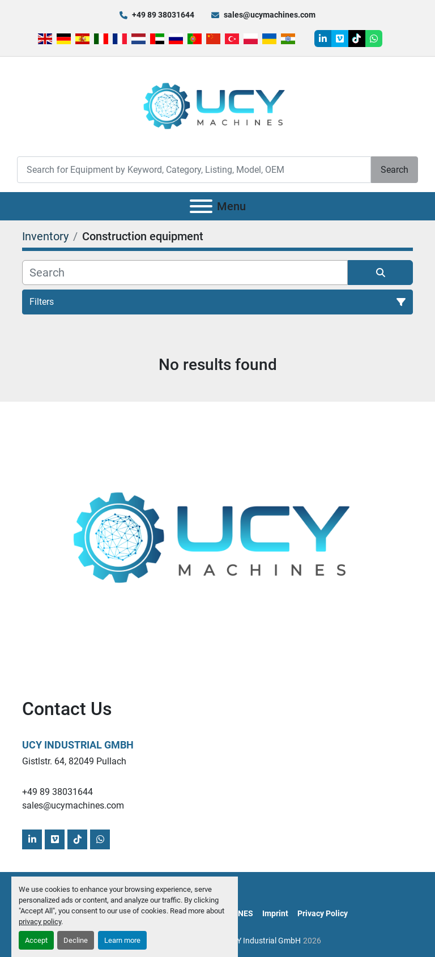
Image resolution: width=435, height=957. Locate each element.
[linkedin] (322, 38)
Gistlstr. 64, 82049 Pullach (74, 761)
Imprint (275, 913)
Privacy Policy (322, 913)
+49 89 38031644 (163, 14)
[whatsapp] (373, 38)
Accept (36, 940)
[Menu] (201, 206)
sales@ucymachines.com (269, 14)
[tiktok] (356, 38)
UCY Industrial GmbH (78, 745)
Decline (75, 940)
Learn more (122, 940)
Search (394, 169)
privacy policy (40, 921)
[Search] (194, 169)
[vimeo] (339, 38)
